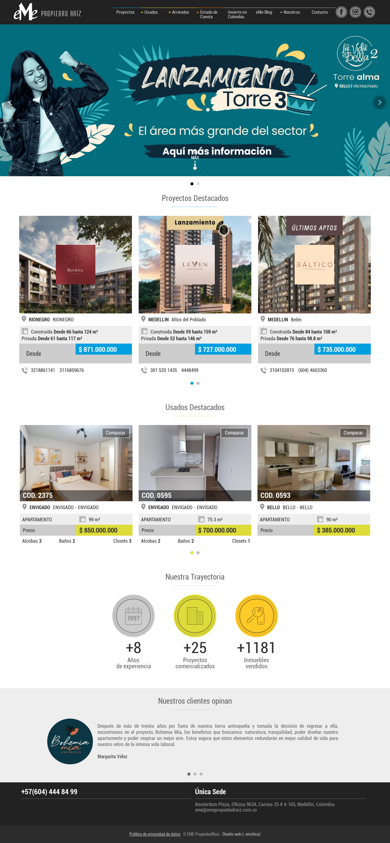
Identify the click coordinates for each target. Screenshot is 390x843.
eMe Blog (264, 12)
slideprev (10, 102)
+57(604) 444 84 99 (49, 792)
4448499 (189, 370)
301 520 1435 (163, 370)
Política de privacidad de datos (154, 834)
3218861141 (43, 370)
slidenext (380, 102)
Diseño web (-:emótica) (241, 834)
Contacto (320, 12)
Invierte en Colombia (237, 14)
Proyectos (125, 12)
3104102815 (282, 370)
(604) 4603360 (312, 370)
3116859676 (71, 370)
